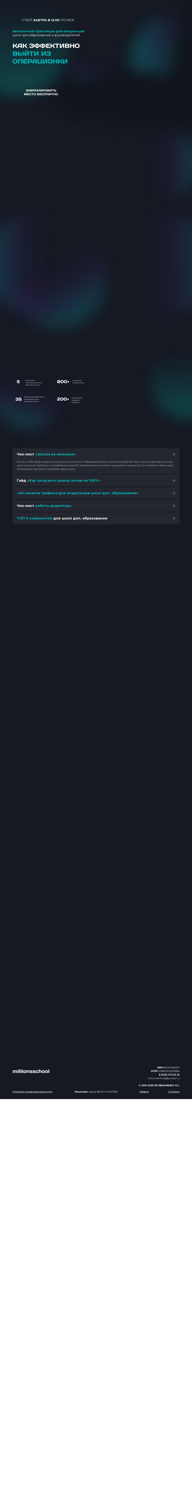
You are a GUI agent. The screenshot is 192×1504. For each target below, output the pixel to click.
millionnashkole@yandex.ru (163, 1078)
